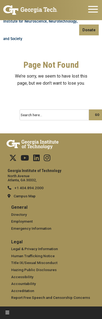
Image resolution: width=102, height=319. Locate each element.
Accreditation (22, 291)
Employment (22, 221)
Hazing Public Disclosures (34, 270)
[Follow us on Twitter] (13, 159)
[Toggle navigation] (93, 10)
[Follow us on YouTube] (25, 159)
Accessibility (22, 277)
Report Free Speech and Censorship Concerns (50, 297)
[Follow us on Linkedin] (36, 159)
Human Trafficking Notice (33, 256)
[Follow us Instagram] (47, 159)
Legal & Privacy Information (34, 249)
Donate (88, 30)
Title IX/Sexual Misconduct (34, 262)
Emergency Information (31, 228)
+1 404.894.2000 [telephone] (29, 188)
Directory (19, 214)
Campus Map (25, 196)
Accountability (23, 283)
